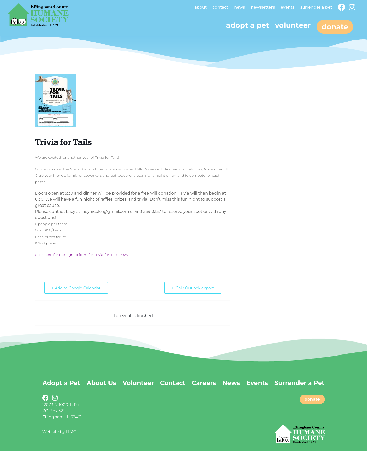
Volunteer (293, 25)
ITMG (71, 431)
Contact (220, 7)
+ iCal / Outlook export (193, 287)
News (239, 7)
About (200, 7)
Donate (335, 26)
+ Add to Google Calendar (76, 287)
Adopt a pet (247, 25)
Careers (204, 383)
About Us (101, 383)
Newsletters (263, 7)
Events (287, 7)
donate (312, 399)
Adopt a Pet (61, 383)
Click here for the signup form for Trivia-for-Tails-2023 (81, 254)
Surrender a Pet (316, 7)
